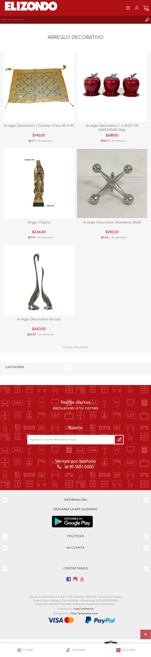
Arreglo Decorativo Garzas (39, 319)
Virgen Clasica (39, 222)
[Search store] (71, 20)
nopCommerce (83, 608)
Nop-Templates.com (84, 613)
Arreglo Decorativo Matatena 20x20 (112, 222)
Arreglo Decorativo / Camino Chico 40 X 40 (39, 126)
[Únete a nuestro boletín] (71, 440)
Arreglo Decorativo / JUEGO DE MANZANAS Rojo (112, 128)
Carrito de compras (145, 8)
